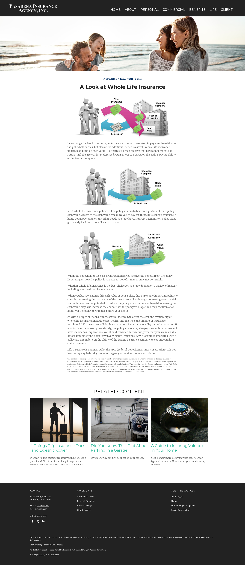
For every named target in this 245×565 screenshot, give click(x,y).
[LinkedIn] (43, 521)
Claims (174, 501)
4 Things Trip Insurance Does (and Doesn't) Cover (57, 448)
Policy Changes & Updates (183, 505)
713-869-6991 (43, 505)
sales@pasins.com (38, 516)
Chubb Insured (84, 510)
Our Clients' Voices (85, 497)
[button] (115, 9)
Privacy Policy (36, 545)
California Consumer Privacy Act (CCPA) (115, 537)
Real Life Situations (86, 501)
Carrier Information (180, 510)
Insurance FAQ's (84, 505)
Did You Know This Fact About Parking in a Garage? (119, 448)
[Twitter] (38, 521)
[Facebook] (32, 521)
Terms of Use (49, 545)
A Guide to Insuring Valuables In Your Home (178, 448)
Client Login (177, 497)
